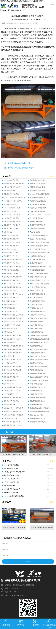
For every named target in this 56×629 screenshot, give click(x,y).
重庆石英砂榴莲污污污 (11, 356)
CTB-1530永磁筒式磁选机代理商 (14, 197)
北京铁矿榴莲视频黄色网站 (12, 277)
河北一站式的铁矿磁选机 (38, 259)
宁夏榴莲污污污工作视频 (11, 325)
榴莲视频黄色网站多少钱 (38, 422)
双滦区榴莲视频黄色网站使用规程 (14, 221)
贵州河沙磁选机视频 (10, 328)
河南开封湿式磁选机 (36, 325)
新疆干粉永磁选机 (9, 404)
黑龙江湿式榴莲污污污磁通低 (13, 294)
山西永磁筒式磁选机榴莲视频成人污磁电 (17, 415)
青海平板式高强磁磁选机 (38, 201)
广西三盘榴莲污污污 (10, 394)
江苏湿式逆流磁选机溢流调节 (39, 339)
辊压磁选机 (44, 28)
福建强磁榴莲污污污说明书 (12, 339)
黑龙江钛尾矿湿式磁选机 (38, 249)
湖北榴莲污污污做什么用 (11, 225)
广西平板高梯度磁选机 (11, 270)
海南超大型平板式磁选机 (38, 356)
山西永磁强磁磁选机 (10, 380)
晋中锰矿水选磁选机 (10, 301)
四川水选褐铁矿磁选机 (11, 180)
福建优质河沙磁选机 (36, 328)
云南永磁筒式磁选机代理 (11, 208)
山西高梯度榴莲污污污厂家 (39, 342)
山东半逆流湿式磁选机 (37, 204)
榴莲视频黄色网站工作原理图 (13, 425)
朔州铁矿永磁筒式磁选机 (38, 287)
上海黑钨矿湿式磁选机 (11, 218)
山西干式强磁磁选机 (36, 221)
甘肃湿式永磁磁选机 (36, 332)
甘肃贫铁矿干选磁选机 (11, 401)
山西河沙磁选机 (8, 232)
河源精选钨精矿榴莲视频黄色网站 (41, 284)
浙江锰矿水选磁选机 (36, 297)
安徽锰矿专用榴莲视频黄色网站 (14, 184)
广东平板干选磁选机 (36, 370)
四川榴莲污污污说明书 (37, 225)
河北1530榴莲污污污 (36, 384)
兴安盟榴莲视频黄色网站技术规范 (41, 253)
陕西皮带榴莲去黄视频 (11, 273)
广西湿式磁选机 (8, 332)
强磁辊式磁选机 (12, 23)
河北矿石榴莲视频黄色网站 (12, 349)
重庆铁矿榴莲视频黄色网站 (39, 349)
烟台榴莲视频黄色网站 (11, 239)
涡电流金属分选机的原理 (11, 422)
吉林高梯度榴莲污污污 (11, 373)
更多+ (52, 176)
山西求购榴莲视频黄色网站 (12, 335)
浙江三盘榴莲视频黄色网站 (39, 377)
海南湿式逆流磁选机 (10, 249)
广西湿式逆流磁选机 (10, 308)
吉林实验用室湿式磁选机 (38, 190)
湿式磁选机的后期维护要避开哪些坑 (42, 408)
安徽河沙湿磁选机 (36, 391)
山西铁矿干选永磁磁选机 (38, 397)
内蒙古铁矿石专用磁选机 (11, 187)
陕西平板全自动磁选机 (37, 373)
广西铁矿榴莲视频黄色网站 (39, 318)
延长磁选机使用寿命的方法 (12, 411)
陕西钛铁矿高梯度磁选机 (38, 184)
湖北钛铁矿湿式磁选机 (11, 194)
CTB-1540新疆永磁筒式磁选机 (40, 194)
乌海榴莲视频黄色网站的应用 (13, 266)
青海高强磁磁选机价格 (37, 401)
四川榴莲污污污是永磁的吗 (12, 201)
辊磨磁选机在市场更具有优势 (19, 163)
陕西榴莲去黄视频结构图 (11, 280)
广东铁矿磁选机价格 (10, 363)
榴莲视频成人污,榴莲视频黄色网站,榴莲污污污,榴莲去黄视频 (21, 1)
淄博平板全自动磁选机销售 (12, 370)
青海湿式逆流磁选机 (10, 211)
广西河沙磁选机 (35, 232)
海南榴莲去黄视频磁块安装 (39, 360)
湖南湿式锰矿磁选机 (10, 342)
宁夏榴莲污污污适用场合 (11, 263)
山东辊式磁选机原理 (10, 418)
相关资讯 (23, 10)
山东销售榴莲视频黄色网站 (12, 387)
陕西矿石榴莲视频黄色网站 (39, 366)
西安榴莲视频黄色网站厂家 (39, 235)
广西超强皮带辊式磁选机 (38, 315)
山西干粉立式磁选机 (36, 346)
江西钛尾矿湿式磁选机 (37, 211)
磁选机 (35, 23)
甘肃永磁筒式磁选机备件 (38, 256)
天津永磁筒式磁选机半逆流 (12, 215)
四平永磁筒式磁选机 (10, 290)
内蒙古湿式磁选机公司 (11, 297)
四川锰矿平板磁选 (36, 263)
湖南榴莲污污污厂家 (36, 290)
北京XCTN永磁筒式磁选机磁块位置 (41, 215)
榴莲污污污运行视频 (36, 415)
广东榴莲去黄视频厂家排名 (12, 360)
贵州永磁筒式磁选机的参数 (39, 380)
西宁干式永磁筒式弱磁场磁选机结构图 (16, 322)
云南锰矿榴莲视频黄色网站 (12, 397)
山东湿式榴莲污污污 (10, 311)
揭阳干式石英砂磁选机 (11, 235)
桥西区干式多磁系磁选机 (38, 239)
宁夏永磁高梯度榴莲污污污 (39, 197)
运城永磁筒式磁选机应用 (11, 284)
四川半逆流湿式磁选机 (37, 294)
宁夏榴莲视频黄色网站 (11, 246)
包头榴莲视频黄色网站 (37, 301)
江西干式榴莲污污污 (36, 394)
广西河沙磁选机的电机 (37, 187)
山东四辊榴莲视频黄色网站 (12, 318)
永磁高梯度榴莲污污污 (37, 418)
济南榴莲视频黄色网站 (37, 353)
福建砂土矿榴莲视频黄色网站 (39, 273)
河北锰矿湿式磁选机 (36, 218)
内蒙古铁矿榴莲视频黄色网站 (13, 346)
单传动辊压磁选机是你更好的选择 (21, 168)
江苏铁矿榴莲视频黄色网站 (12, 287)
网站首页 (14, 10)
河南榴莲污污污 (8, 384)
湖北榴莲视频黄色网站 (11, 228)
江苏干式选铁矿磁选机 (11, 253)
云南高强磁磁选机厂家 (37, 311)
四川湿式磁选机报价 (36, 304)
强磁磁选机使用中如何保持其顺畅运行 (16, 408)
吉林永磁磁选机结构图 (37, 180)
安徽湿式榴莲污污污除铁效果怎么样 (42, 242)
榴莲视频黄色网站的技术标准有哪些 (42, 411)
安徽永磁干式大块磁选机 (38, 387)
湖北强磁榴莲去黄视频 (37, 270)
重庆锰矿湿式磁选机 (10, 204)
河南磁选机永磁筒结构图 (38, 208)
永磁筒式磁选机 (25, 23)
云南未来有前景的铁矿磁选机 (13, 259)
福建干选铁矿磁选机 (36, 363)
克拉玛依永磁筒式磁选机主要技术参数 (42, 280)
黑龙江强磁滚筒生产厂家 (38, 277)
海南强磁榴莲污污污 (36, 322)
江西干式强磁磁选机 (10, 304)
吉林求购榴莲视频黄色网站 (12, 366)
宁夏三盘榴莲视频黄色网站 (12, 353)
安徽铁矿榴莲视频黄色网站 (39, 246)
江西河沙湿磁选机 (9, 190)
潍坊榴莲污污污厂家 (36, 308)
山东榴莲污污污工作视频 (11, 242)
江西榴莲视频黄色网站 (11, 377)
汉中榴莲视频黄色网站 (37, 228)
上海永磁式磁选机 (36, 404)
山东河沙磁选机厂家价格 (11, 391)
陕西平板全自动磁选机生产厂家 (40, 266)
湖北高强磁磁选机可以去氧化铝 (14, 315)
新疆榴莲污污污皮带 (10, 256)
